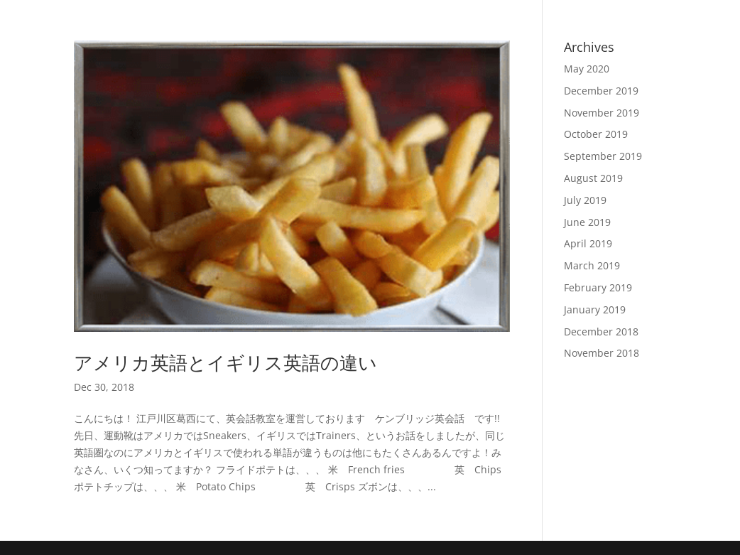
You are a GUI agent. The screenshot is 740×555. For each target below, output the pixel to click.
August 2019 (593, 178)
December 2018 (601, 331)
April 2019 (588, 243)
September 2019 (603, 156)
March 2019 (592, 265)
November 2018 (601, 353)
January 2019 (595, 309)
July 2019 (585, 200)
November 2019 (601, 112)
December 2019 (601, 90)
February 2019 (598, 287)
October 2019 (596, 134)
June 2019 (587, 222)
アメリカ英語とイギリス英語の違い (225, 362)
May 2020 (586, 68)
